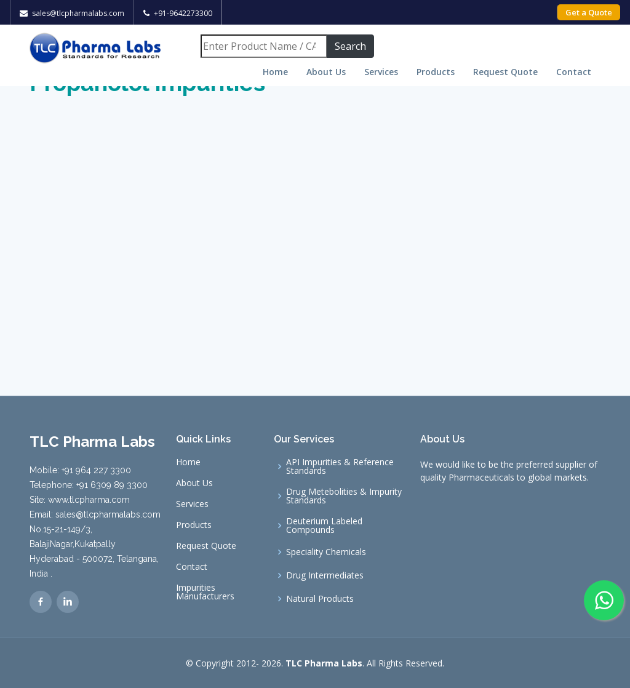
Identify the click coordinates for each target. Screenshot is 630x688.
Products (436, 72)
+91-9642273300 (183, 13)
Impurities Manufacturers (205, 592)
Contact (573, 72)
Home (275, 72)
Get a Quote (588, 12)
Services (381, 72)
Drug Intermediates (325, 575)
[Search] (264, 46)
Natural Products (320, 598)
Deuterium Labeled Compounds (324, 525)
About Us (326, 72)
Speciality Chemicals (326, 552)
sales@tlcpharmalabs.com (78, 13)
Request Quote (505, 72)
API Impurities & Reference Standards (340, 466)
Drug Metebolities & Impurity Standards (344, 496)
